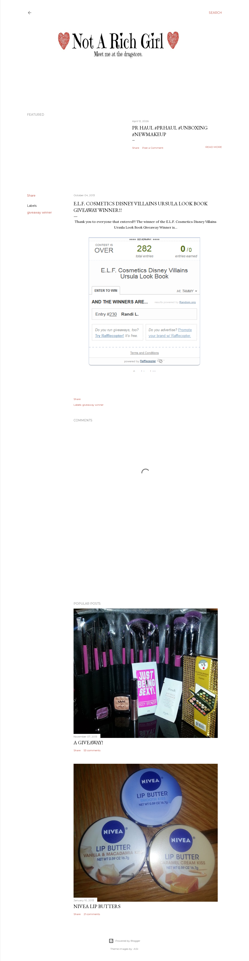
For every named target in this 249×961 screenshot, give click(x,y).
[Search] (215, 13)
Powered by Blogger (124, 940)
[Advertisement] (146, 561)
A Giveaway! (88, 742)
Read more (213, 147)
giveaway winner (39, 212)
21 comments (92, 914)
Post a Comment (152, 147)
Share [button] (135, 147)
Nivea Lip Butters (97, 906)
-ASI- (136, 948)
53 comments (92, 750)
